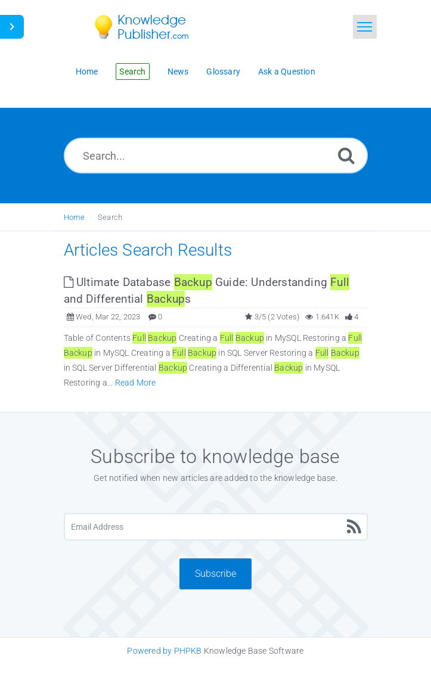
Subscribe (215, 573)
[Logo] (150, 27)
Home (74, 217)
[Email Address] (216, 527)
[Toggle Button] (12, 27)
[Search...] (216, 155)
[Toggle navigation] (365, 27)
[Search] (346, 155)
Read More (135, 382)
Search (110, 217)
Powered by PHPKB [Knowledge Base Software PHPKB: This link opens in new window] (164, 651)
